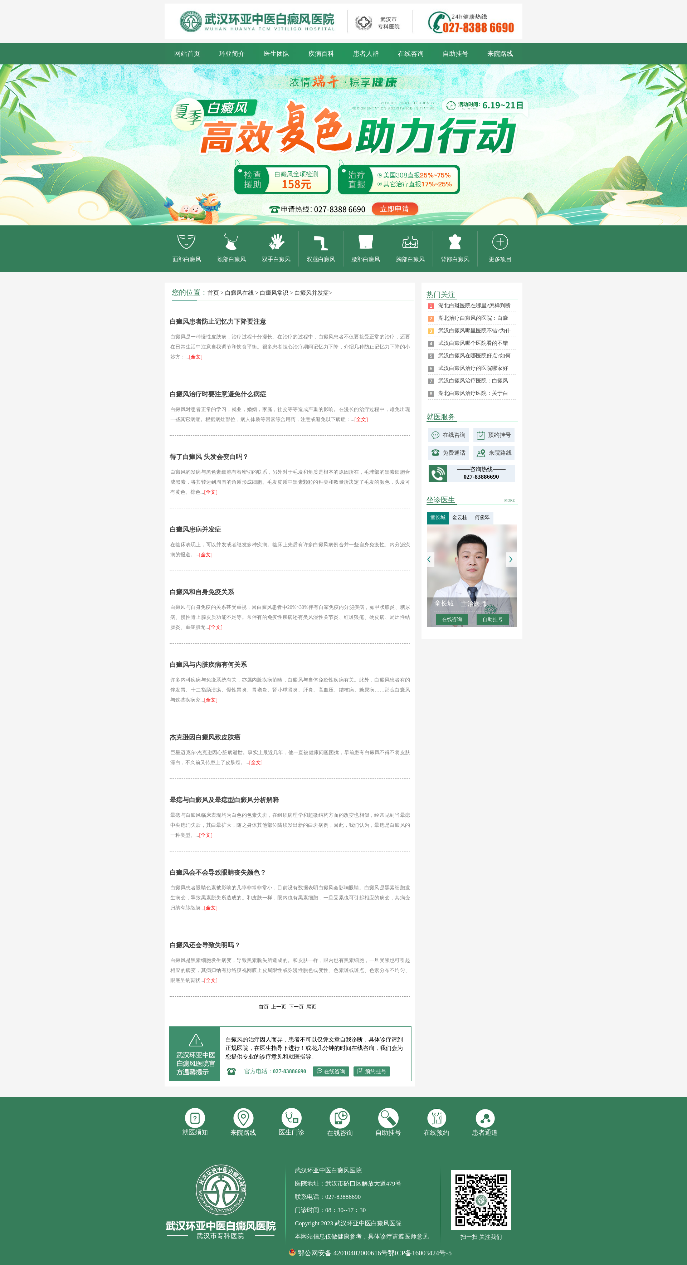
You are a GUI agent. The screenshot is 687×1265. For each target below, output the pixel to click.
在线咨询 (411, 53)
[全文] (196, 357)
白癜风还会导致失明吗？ (205, 945)
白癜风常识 (274, 293)
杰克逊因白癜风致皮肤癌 (205, 737)
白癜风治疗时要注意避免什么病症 (218, 394)
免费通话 (454, 453)
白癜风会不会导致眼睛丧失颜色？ (218, 872)
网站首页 (187, 53)
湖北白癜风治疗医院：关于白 (473, 393)
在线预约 (436, 1122)
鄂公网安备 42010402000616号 (343, 1253)
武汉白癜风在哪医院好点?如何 (474, 355)
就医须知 (195, 1122)
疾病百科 (321, 53)
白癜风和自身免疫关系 (202, 592)
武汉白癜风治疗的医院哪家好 (473, 368)
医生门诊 (291, 1122)
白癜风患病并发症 (195, 529)
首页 (213, 293)
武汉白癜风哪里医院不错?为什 (474, 330)
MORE (510, 500)
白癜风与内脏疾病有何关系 (208, 664)
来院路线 (500, 53)
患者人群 (366, 53)
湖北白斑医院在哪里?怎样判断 (474, 305)
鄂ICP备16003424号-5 (420, 1253)
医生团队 (276, 53)
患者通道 (485, 1122)
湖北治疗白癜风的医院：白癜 (473, 318)
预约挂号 (375, 1071)
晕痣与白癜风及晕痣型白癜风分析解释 (224, 800)
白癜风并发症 (311, 293)
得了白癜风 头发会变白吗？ (209, 456)
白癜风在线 (239, 293)
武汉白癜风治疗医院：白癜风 (473, 381)
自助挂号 (455, 53)
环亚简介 (232, 53)
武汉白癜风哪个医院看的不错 (473, 343)
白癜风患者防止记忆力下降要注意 (218, 321)
